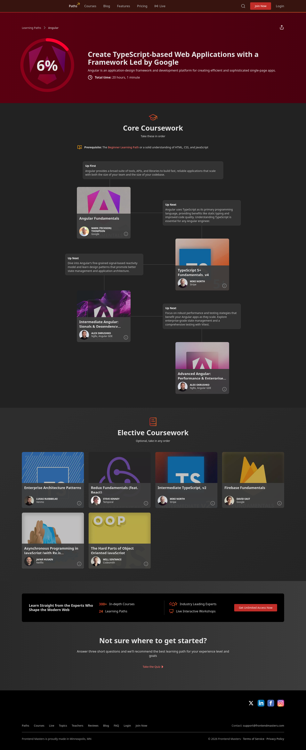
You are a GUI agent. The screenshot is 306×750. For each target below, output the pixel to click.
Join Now (260, 6)
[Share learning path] (281, 27)
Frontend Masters (42, 5)
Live (51, 725)
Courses (90, 6)
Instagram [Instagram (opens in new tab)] (280, 703)
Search (243, 6)
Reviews (93, 725)
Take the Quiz (151, 667)
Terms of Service (253, 739)
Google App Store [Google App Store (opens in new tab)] (271, 715)
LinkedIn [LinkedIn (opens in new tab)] (261, 703)
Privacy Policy (275, 739)
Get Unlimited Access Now (255, 607)
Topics (63, 725)
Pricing (142, 6)
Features (123, 6)
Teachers (77, 725)
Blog (106, 6)
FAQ (116, 725)
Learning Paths (31, 28)
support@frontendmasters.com (263, 725)
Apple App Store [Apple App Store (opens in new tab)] (243, 715)
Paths (73, 6)
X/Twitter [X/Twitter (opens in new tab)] (251, 703)
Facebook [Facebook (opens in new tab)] (270, 703)
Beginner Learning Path (123, 147)
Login (280, 6)
